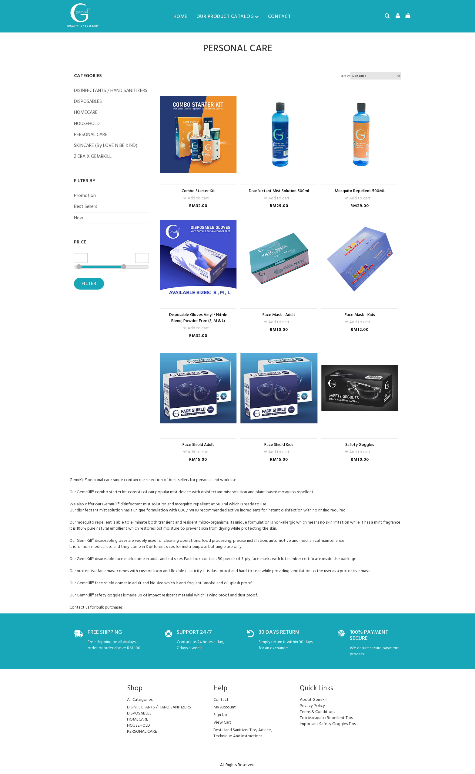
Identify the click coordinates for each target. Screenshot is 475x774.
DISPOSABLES (88, 101)
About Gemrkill (313, 699)
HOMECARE (86, 112)
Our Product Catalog (227, 16)
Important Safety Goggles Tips (328, 723)
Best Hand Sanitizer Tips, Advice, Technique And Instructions (242, 732)
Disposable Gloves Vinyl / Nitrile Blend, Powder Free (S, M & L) (198, 318)
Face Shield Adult (198, 445)
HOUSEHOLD (87, 123)
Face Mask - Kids (360, 315)
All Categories (139, 699)
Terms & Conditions (317, 711)
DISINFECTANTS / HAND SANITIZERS (110, 90)
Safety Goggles (359, 445)
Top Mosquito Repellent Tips (326, 717)
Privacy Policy (312, 705)
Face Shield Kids (278, 445)
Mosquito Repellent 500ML (360, 191)
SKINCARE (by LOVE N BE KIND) (105, 145)
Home (180, 16)
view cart (222, 722)
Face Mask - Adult (279, 315)
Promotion (85, 195)
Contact (279, 16)
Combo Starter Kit (198, 191)
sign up (220, 714)
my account (224, 707)
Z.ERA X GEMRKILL (93, 156)
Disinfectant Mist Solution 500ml (279, 191)
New (78, 218)
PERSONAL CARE (90, 134)
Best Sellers (85, 206)
